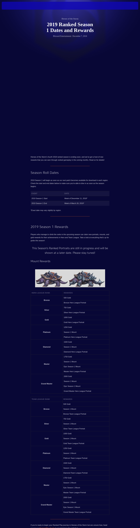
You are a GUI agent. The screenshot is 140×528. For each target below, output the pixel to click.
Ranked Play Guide (47, 425)
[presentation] (8, 6)
